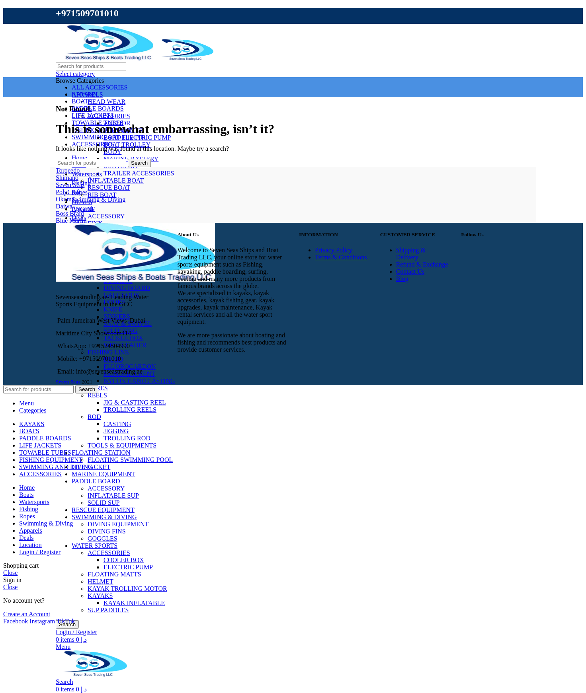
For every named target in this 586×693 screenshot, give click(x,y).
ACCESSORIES (109, 552)
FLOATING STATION (101, 452)
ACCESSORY (106, 488)
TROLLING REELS (130, 409)
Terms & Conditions (341, 257)
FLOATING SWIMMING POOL (130, 459)
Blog (402, 278)
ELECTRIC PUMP (128, 567)
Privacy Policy (333, 250)
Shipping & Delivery (411, 254)
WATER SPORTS (94, 545)
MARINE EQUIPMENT (103, 474)
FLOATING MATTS (114, 574)
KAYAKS (100, 595)
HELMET (100, 581)
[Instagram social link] (43, 621)
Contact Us (410, 271)
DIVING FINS (107, 531)
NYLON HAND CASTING (139, 381)
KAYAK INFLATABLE (134, 603)
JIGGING (116, 431)
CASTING (117, 423)
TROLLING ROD (127, 438)
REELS (97, 395)
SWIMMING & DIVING (104, 517)
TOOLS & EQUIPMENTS (122, 445)
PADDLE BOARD (96, 481)
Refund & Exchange (422, 264)
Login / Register (40, 552)
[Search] (91, 66)
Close (10, 572)
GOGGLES (102, 538)
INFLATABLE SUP (113, 495)
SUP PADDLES (108, 610)
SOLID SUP (103, 502)
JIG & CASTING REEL (135, 402)
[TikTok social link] (66, 621)
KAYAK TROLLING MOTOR (127, 588)
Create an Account (26, 614)
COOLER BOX (124, 560)
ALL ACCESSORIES (99, 87)
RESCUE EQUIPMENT (103, 509)
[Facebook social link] (16, 621)
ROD (94, 416)
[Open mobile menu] (63, 646)
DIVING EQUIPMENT (118, 524)
